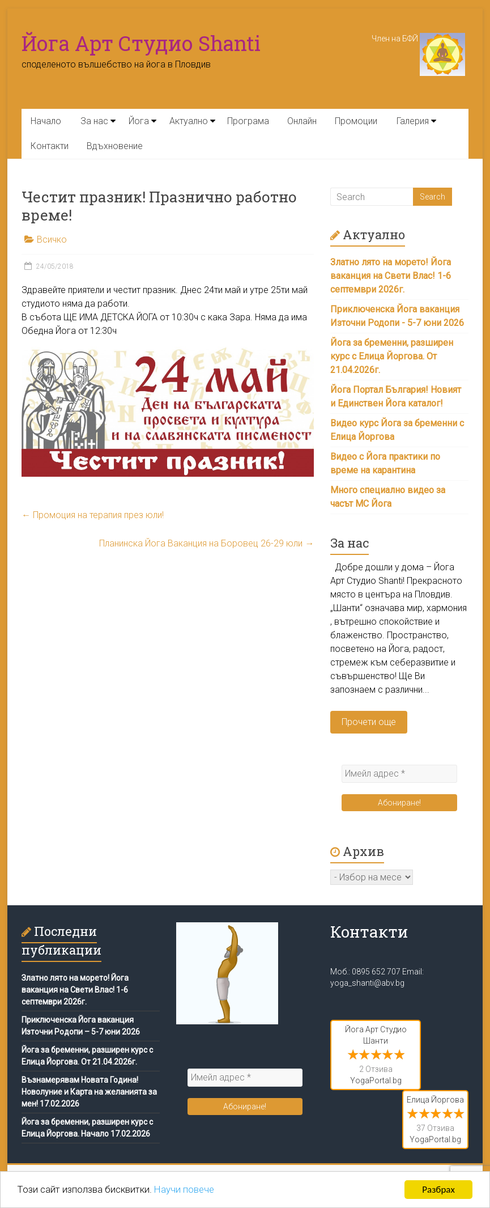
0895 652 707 (376, 971)
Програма (248, 121)
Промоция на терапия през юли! (93, 515)
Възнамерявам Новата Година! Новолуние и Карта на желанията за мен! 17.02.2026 (89, 1091)
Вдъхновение (115, 146)
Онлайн (302, 121)
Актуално (188, 121)
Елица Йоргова (435, 1099)
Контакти (50, 146)
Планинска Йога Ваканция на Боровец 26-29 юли (206, 543)
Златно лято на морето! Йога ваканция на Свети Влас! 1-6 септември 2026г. (390, 276)
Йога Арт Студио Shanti (141, 43)
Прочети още (369, 722)
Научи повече (185, 1190)
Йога (139, 121)
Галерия (413, 121)
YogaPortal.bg (376, 1080)
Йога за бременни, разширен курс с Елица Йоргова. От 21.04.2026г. (391, 356)
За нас (94, 121)
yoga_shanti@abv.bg (367, 982)
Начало (46, 121)
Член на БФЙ (418, 38)
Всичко (52, 239)
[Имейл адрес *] (399, 774)
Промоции (356, 121)
